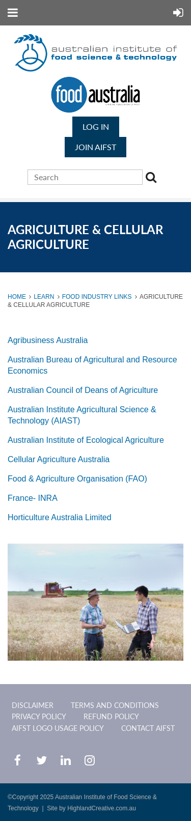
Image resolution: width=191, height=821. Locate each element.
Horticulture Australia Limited (60, 517)
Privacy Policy (39, 716)
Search (153, 178)
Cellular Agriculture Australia (59, 459)
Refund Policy (111, 716)
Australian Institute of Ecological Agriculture (86, 440)
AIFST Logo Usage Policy (58, 728)
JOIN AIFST (95, 147)
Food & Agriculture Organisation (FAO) (77, 478)
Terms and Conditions (115, 705)
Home (17, 296)
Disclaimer (32, 705)
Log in (96, 126)
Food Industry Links (97, 296)
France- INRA (33, 498)
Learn (44, 296)
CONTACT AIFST (148, 728)
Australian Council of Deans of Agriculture (83, 390)
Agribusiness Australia (48, 340)
